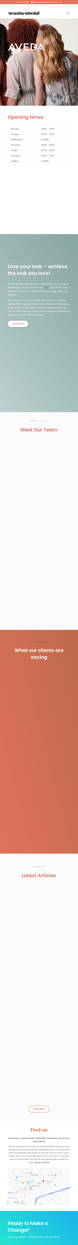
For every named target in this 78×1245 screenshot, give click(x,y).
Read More (39, 1109)
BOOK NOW (18, 323)
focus (46, 287)
